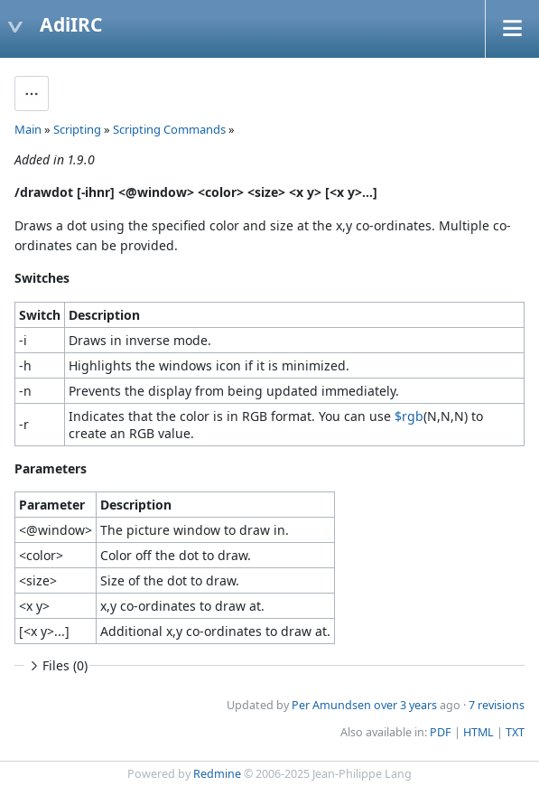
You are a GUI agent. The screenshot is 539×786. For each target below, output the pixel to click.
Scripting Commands (169, 129)
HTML (478, 732)
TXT (515, 732)
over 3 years (405, 705)
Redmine (217, 773)
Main (28, 129)
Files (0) (57, 665)
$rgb (409, 416)
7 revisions (497, 705)
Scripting (77, 129)
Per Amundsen (331, 705)
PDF (440, 732)
